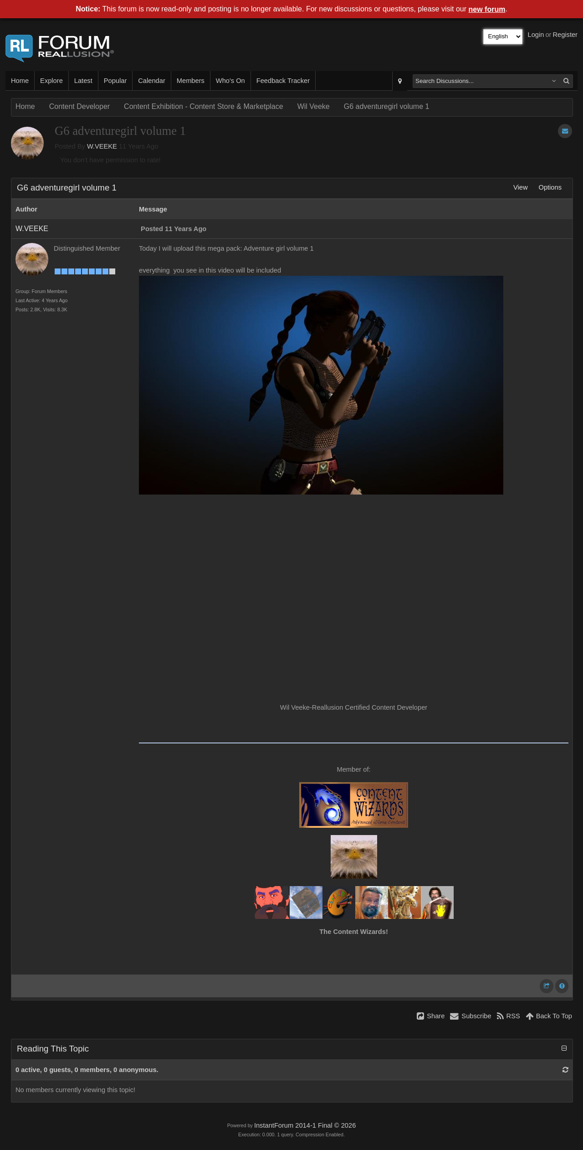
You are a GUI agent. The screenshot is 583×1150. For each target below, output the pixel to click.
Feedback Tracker (283, 80)
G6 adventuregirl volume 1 (387, 106)
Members (190, 80)
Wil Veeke (313, 106)
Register (565, 34)
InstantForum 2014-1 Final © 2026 (305, 1125)
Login (536, 34)
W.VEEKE (102, 146)
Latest (83, 80)
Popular (115, 80)
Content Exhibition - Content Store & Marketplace (203, 106)
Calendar (151, 80)
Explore (51, 80)
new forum (487, 9)
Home (19, 80)
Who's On (230, 80)
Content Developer (79, 106)
